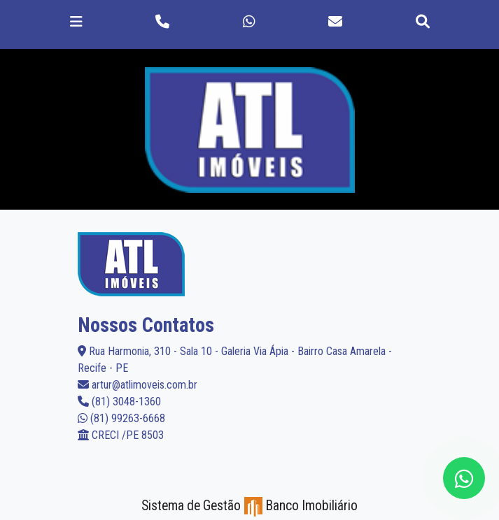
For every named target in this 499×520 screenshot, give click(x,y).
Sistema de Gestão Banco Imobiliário (249, 506)
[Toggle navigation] (76, 21)
